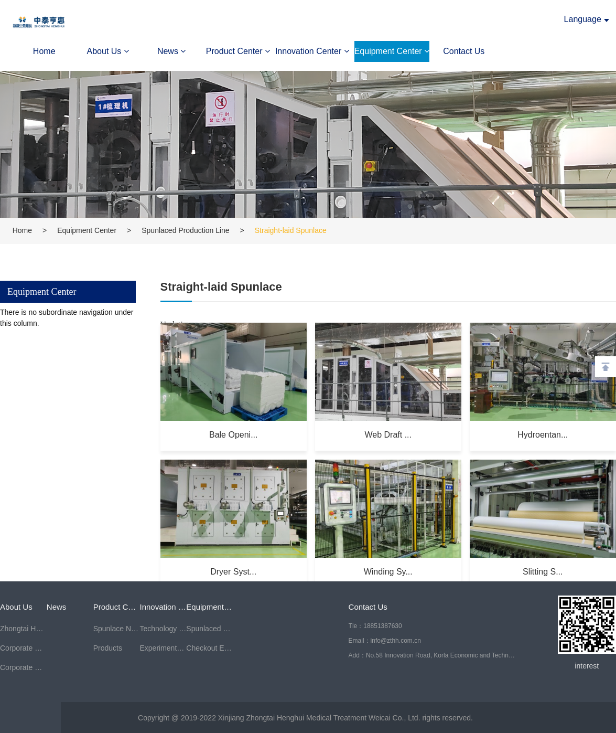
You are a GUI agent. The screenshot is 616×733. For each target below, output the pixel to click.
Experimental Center (162, 648)
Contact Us (463, 51)
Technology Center (162, 628)
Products (107, 648)
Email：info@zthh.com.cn (385, 640)
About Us (108, 51)
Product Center (238, 51)
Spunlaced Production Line (185, 230)
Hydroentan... (543, 434)
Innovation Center (312, 51)
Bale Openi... (233, 434)
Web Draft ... (388, 434)
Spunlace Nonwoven (116, 628)
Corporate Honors (23, 667)
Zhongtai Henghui (23, 628)
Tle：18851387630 (375, 626)
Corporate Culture (23, 648)
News (171, 51)
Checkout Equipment (209, 648)
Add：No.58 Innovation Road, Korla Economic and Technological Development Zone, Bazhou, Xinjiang (432, 655)
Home (44, 51)
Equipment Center (391, 51)
